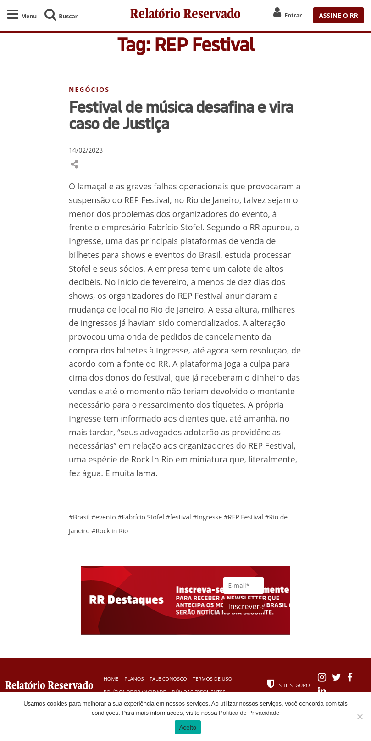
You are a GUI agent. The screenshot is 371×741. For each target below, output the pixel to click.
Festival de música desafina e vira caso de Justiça (181, 115)
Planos (134, 678)
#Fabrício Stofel (141, 517)
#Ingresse (208, 517)
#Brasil (80, 517)
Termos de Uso (212, 678)
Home (111, 678)
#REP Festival (244, 517)
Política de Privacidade (249, 712)
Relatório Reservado (185, 15)
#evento (104, 517)
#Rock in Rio (109, 531)
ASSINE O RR (338, 15)
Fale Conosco (168, 678)
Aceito (188, 727)
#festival (179, 517)
